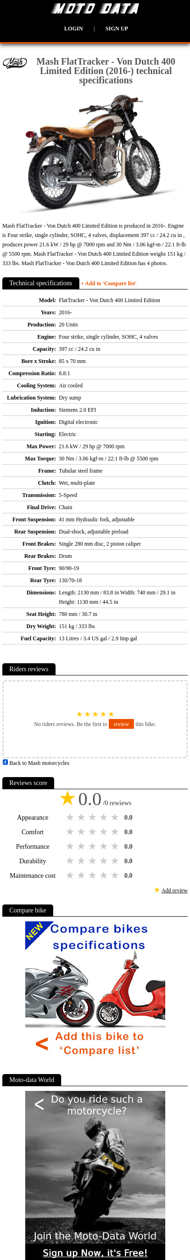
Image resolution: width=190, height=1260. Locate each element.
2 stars (82, 817)
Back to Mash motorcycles (35, 763)
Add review (175, 890)
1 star (71, 817)
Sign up (117, 28)
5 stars (115, 817)
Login (73, 28)
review (121, 724)
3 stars (93, 817)
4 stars (104, 817)
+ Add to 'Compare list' (109, 283)
